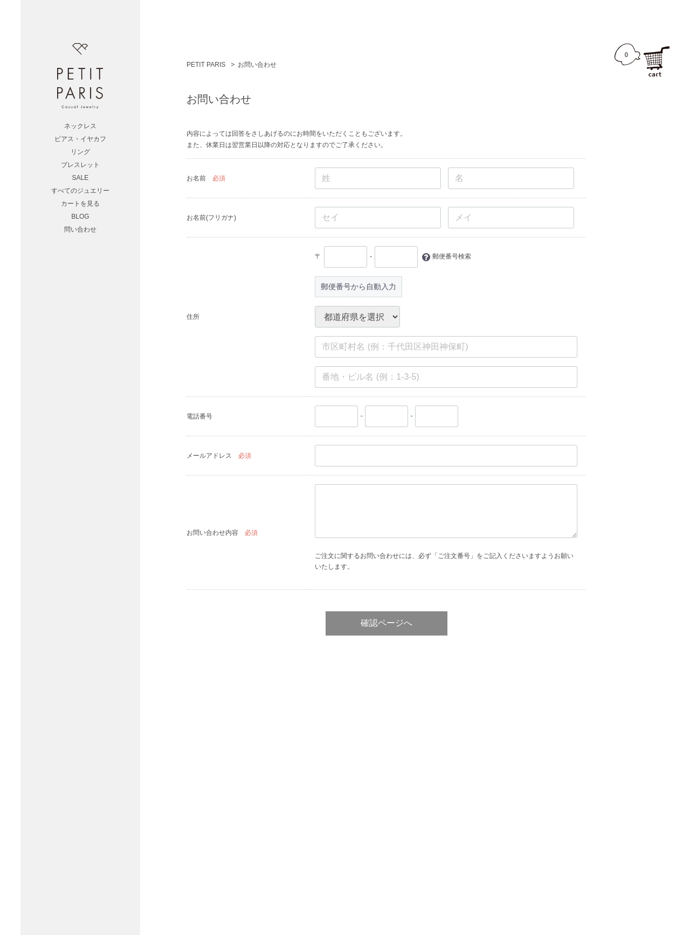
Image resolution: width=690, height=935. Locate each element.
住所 (193, 316)
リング (80, 152)
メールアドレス (209, 455)
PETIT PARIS (206, 64)
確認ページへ (386, 622)
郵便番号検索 (451, 256)
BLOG (80, 216)
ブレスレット (80, 165)
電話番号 (199, 416)
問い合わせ (80, 229)
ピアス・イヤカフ (80, 139)
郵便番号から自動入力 (358, 286)
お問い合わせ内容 (212, 532)
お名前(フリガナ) (211, 217)
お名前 (196, 178)
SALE (80, 178)
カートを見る (80, 203)
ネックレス (80, 126)
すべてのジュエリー (80, 190)
